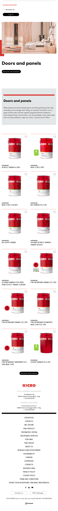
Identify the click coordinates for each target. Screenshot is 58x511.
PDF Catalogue (38, 493)
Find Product (29, 429)
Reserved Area (29, 468)
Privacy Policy (29, 472)
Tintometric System (29, 432)
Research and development (29, 450)
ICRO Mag (29, 439)
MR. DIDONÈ (29, 425)
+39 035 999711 (29, 398)
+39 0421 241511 (29, 410)
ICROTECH (29, 421)
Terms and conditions (29, 479)
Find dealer (29, 443)
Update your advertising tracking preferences (29, 483)
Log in (11, 32)
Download (29, 461)
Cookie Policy (29, 475)
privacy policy (49, 132)
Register (11, 142)
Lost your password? (10, 22)
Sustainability (29, 454)
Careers (29, 457)
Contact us (19, 493)
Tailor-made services (29, 436)
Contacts (29, 465)
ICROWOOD (29, 418)
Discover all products (29, 373)
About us (29, 447)
